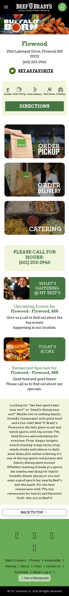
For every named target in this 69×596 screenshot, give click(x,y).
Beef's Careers (16, 560)
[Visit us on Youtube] (34, 548)
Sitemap (10, 566)
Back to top (34, 512)
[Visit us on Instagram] (52, 535)
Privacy (35, 560)
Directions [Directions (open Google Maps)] (34, 106)
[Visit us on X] (34, 535)
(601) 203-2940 (34, 62)
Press (37, 566)
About (25, 566)
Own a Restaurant (34, 578)
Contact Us (53, 566)
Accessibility (52, 560)
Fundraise (21, 572)
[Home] (33, 7)
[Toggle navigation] (6, 7)
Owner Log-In (42, 572)
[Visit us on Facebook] (17, 535)
